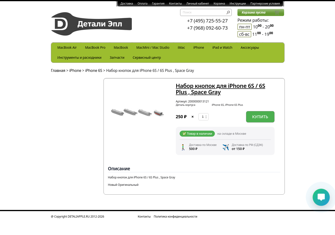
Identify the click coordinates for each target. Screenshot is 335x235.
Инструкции (238, 3)
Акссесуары (250, 47)
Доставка (127, 3)
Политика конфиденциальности (175, 216)
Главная (58, 70)
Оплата (143, 3)
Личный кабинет (198, 3)
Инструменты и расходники (79, 57)
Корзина (219, 3)
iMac (181, 47)
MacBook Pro (95, 47)
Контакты (175, 3)
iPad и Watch (222, 47)
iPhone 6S (93, 70)
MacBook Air (67, 47)
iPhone (198, 47)
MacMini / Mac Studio (152, 47)
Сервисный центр (147, 57)
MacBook (121, 47)
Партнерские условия (265, 3)
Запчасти (117, 57)
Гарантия (158, 3)
